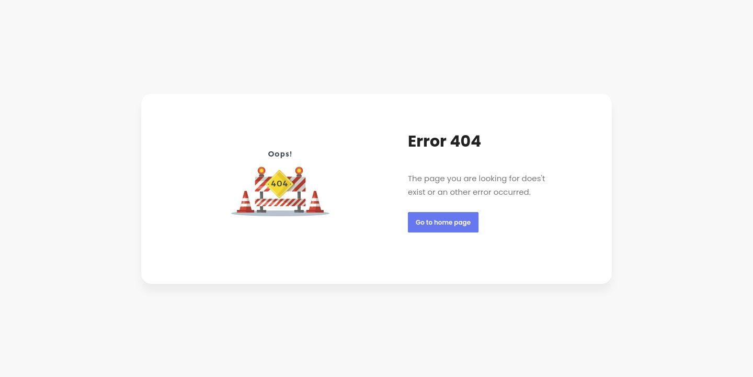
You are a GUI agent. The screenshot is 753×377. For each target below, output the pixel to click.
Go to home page (443, 222)
